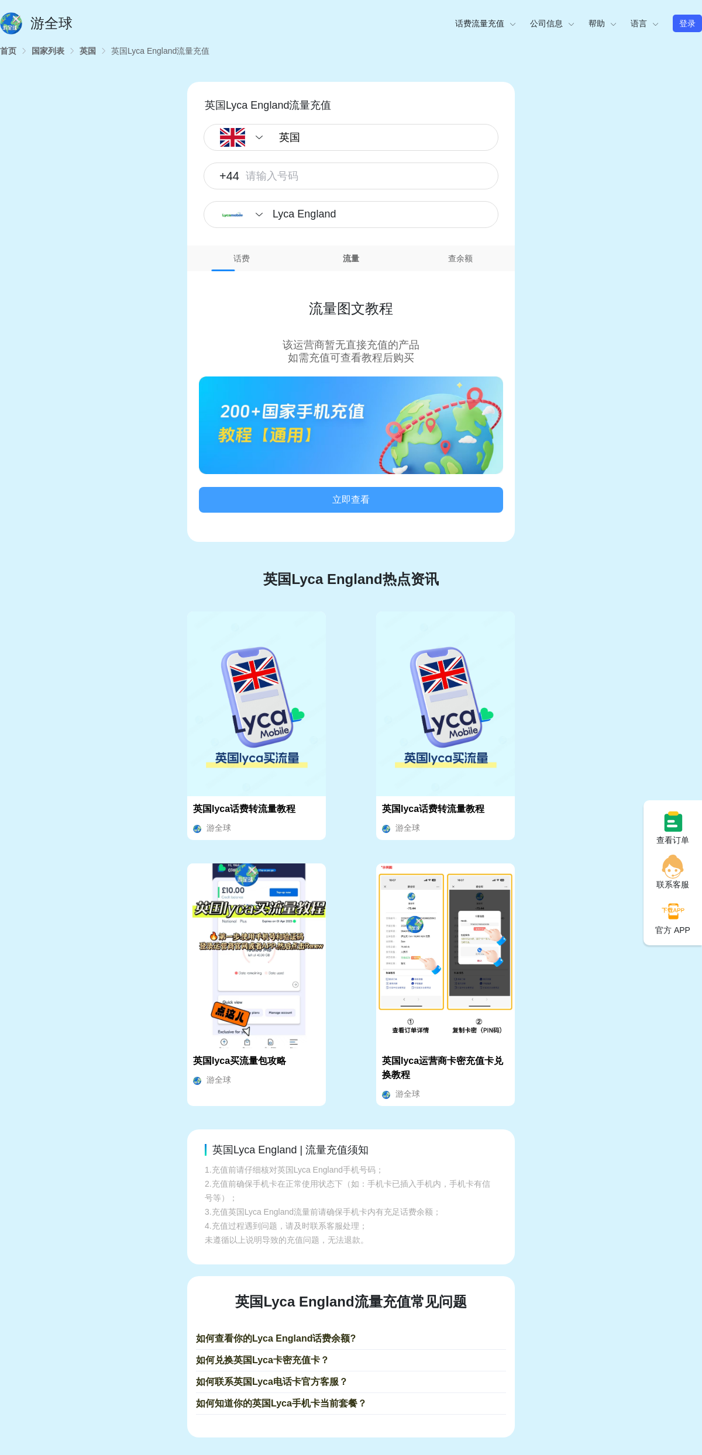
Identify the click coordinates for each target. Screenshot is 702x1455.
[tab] (242, 258)
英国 (88, 51)
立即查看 (351, 499)
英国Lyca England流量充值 (160, 51)
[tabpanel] (351, 398)
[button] (351, 425)
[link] (8, 51)
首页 (8, 51)
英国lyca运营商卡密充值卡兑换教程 (442, 1068)
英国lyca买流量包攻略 (239, 1061)
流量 (351, 258)
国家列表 (48, 51)
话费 (241, 258)
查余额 (460, 258)
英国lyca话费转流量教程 (244, 809)
